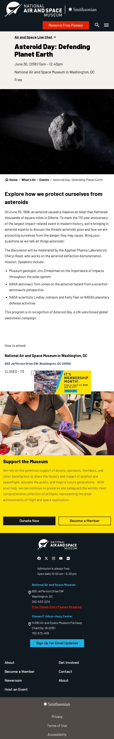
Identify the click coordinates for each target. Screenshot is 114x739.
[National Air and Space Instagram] (54, 558)
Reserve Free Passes (66, 25)
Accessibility (57, 734)
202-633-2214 (41, 601)
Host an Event (16, 689)
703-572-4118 (40, 633)
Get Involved (69, 662)
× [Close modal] (33, 373)
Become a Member (85, 521)
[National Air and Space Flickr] (68, 558)
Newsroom (13, 680)
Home (13, 179)
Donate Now (29, 521)
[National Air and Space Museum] (33, 10)
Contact (65, 671)
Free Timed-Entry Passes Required (57, 607)
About (9, 662)
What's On (29, 179)
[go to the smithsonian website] (83, 10)
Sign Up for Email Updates (57, 643)
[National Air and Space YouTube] (61, 558)
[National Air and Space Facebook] (39, 558)
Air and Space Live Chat (33, 37)
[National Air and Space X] (47, 558)
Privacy (57, 716)
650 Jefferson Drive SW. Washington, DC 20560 (38, 363)
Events (44, 179)
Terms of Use (57, 725)
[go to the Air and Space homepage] (57, 545)
